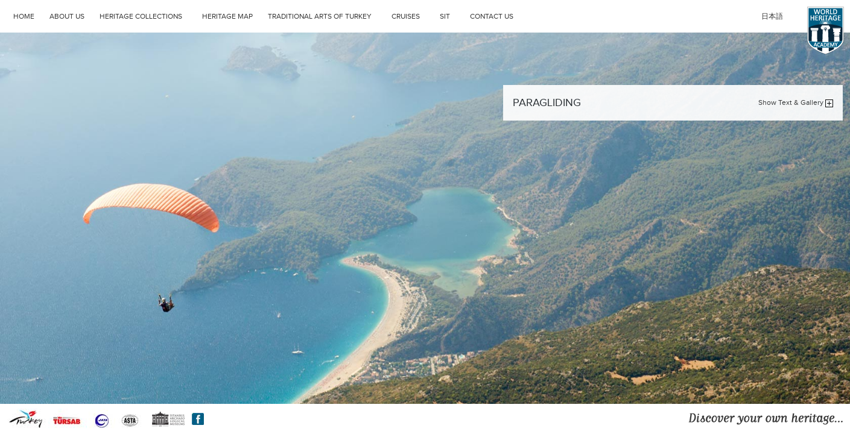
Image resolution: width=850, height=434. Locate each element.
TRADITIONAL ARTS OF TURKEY (326, 15)
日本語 (772, 16)
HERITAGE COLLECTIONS (148, 15)
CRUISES (413, 15)
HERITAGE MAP (227, 16)
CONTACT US (491, 16)
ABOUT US (66, 16)
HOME (23, 16)
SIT (452, 15)
